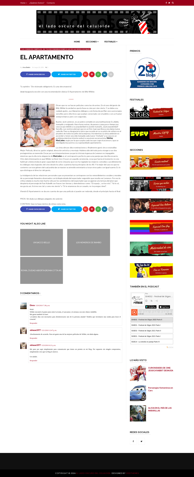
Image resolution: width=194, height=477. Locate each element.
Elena (32, 305)
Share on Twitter (66, 74)
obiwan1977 (35, 330)
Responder (33, 323)
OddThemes (132, 473)
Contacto (51, 3)
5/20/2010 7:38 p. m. (43, 306)
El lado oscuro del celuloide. (94, 473)
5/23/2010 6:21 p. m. (48, 345)
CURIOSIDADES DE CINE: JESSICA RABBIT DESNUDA (160, 369)
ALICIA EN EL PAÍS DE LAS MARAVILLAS (160, 409)
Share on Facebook (35, 74)
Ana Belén (26, 67)
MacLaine (57, 156)
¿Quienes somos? (36, 3)
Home (23, 3)
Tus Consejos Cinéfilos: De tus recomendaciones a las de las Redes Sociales (55, 49)
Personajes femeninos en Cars (160, 389)
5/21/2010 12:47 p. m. (49, 330)
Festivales (110, 42)
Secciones (92, 42)
